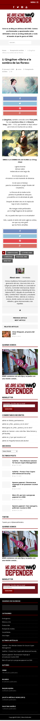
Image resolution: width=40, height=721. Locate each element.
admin (4, 420)
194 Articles (26, 278)
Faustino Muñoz (9, 706)
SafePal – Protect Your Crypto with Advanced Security (23, 473)
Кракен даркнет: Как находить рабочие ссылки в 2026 (24, 507)
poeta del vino (21, 257)
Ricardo (5, 679)
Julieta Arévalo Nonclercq (13, 697)
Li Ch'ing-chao (27, 253)
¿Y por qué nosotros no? (17, 437)
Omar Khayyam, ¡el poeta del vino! (23, 333)
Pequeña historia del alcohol (18, 441)
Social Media (6, 632)
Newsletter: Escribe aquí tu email (14, 403)
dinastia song (13, 253)
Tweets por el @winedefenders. (13, 522)
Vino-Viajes (5, 635)
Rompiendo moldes (8, 629)
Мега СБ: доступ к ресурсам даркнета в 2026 (23, 496)
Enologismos (6, 618)
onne (19, 69)
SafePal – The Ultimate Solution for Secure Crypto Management (24, 462)
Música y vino (6, 622)
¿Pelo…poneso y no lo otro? (18, 424)
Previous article (20, 318)
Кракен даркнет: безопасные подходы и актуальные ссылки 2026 (25, 484)
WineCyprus (6, 428)
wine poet (7, 261)
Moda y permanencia (16, 420)
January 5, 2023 (9, 69)
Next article (20, 320)
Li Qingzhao (8, 257)
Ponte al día (6, 625)
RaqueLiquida (7, 688)
